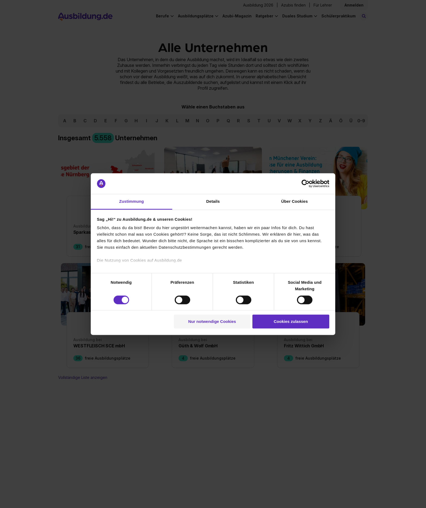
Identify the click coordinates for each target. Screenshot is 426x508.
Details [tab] (213, 201)
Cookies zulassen (291, 321)
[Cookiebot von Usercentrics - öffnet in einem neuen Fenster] (305, 183)
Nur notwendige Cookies (212, 321)
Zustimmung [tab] (131, 201)
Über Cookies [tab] (294, 201)
